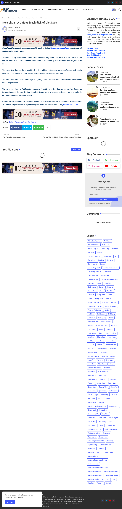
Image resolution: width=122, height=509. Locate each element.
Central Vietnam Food (110, 268)
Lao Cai (99, 345)
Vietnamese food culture (59, 48)
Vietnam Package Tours (96, 57)
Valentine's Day (105, 445)
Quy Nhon (102, 391)
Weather (91, 483)
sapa (96, 395)
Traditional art (111, 425)
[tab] (23, 9)
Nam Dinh (104, 352)
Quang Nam (112, 383)
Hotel (101, 333)
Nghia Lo (100, 360)
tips (110, 422)
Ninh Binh (91, 364)
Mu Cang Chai (92, 352)
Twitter (28, 127)
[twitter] (112, 2)
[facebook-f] (108, 2)
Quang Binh (101, 383)
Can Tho (101, 260)
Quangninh (92, 391)
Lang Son (91, 345)
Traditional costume (95, 429)
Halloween (91, 318)
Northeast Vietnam (94, 368)
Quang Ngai (92, 387)
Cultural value (93, 279)
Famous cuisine (93, 302)
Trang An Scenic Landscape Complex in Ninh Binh (109, 106)
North (111, 364)
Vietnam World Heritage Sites (98, 468)
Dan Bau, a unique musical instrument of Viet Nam (109, 91)
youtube (114, 166)
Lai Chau (91, 341)
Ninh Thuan (102, 364)
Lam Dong (100, 341)
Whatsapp (39, 127)
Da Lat (99, 283)
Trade (101, 425)
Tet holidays (92, 418)
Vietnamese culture (111, 475)
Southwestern (113, 406)
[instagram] (120, 2)
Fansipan (105, 302)
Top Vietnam (73, 9)
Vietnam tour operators (96, 51)
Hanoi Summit (93, 322)
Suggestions (103, 410)
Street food (92, 410)
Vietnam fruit (108, 452)
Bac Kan (115, 249)
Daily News (92, 287)
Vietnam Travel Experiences (97, 460)
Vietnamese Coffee (94, 472)
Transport (106, 433)
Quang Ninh (103, 387)
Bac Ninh (91, 252)
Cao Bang (110, 260)
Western (100, 483)
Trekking (110, 441)
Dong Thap (101, 295)
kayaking (91, 337)
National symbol (93, 356)
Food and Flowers (110, 306)
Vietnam (101, 448)
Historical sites (106, 322)
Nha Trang (109, 360)
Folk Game (91, 306)
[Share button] (47, 127)
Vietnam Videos (93, 464)
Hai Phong (111, 314)
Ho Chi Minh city (102, 325)
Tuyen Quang (92, 445)
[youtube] (116, 2)
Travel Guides (88, 9)
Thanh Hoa (91, 422)
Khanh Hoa (101, 337)
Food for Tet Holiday (94, 310)
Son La (100, 399)
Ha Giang (91, 314)
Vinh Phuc (105, 479)
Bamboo (100, 252)
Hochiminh (92, 329)
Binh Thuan (108, 256)
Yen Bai (108, 483)
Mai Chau (91, 349)
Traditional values (94, 433)
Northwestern (103, 372)
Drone (90, 299)
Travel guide (12, 18)
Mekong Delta (102, 349)
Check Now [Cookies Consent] (17, 497)
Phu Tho (113, 379)
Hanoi (111, 318)
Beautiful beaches (94, 256)
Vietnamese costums (111, 472)
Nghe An (91, 360)
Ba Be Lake (105, 245)
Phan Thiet (102, 375)
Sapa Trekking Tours (94, 55)
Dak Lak (101, 287)
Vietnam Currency (94, 452)
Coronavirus (105, 276)
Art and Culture (93, 245)
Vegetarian (91, 448)
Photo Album (92, 379)
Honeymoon (92, 333)
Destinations (36, 9)
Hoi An (101, 329)
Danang (110, 287)
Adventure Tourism (94, 241)
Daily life (107, 283)
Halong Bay (102, 318)
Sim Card (114, 395)
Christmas (107, 272)
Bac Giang (105, 249)
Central (102, 264)
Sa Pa (90, 395)
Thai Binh (102, 418)
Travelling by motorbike (96, 441)
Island (114, 333)
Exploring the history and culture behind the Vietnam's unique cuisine (109, 120)
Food (99, 306)
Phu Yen (90, 383)
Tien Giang (102, 422)
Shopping (104, 395)
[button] (114, 10)
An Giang (107, 241)
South (108, 399)
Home (23, 9)
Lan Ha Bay (111, 341)
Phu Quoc (103, 379)
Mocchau (113, 349)
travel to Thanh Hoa (70, 105)
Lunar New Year (111, 345)
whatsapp (114, 160)
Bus (116, 256)
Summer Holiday (93, 414)
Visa (113, 479)
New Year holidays (108, 356)
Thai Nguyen (113, 418)
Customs (91, 283)
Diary (102, 291)
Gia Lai (107, 310)
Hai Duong (100, 314)
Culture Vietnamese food (17, 122)
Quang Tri (114, 387)
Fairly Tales (99, 299)
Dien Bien (110, 291)
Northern (107, 368)
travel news (103, 437)
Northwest (91, 372)
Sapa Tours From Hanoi (96, 53)
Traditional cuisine (111, 429)
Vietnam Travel (92, 48)
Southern (102, 402)
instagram (96, 166)
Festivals (114, 302)
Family (108, 299)
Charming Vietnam (94, 272)
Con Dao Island (93, 276)
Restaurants (113, 391)
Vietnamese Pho (93, 479)
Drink (110, 295)
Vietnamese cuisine (55, 9)
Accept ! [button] (10, 502)
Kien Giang (112, 337)
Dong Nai (91, 295)
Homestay (109, 329)
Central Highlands (94, 268)
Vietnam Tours (93, 456)
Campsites (91, 260)
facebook (96, 160)
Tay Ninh (105, 414)
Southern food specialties (97, 406)
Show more (76, 149)
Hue (107, 333)
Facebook (17, 127)
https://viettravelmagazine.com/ (100, 35)
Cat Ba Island (92, 264)
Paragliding (92, 375)
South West (92, 402)
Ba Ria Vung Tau (93, 249)
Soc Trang (91, 399)
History (90, 325)
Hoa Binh (114, 325)
